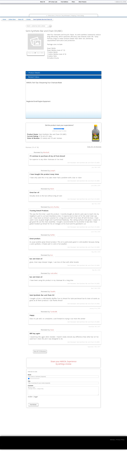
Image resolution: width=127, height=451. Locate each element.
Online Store (51, 15)
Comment (30, 385)
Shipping (73, 15)
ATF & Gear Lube (53, 1)
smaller (30, 398)
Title (29, 381)
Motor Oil (42, 1)
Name (29, 374)
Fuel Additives (64, 1)
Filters (73, 1)
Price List (58, 15)
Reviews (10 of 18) (34, 147)
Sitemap (112, 441)
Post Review (33, 406)
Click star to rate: (32, 371)
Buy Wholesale (66, 15)
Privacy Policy (120, 441)
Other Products (82, 1)
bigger (36, 398)
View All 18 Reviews (40, 351)
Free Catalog (80, 15)
